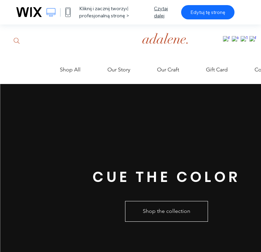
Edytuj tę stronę (207, 12)
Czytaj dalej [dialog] (161, 12)
